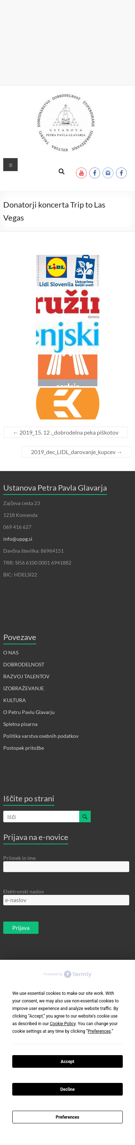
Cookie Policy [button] (62, 1023)
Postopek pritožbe (23, 748)
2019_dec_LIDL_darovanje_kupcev (76, 451)
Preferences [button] (99, 1031)
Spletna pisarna (20, 724)
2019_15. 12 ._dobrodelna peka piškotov (65, 432)
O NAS (10, 652)
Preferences (68, 1117)
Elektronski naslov (23, 891)
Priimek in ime (19, 858)
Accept (68, 1061)
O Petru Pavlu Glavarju (29, 712)
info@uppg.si (17, 539)
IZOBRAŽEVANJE (23, 688)
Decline (67, 1089)
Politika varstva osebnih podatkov (40, 736)
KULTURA (14, 700)
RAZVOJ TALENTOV (26, 676)
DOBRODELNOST (23, 664)
